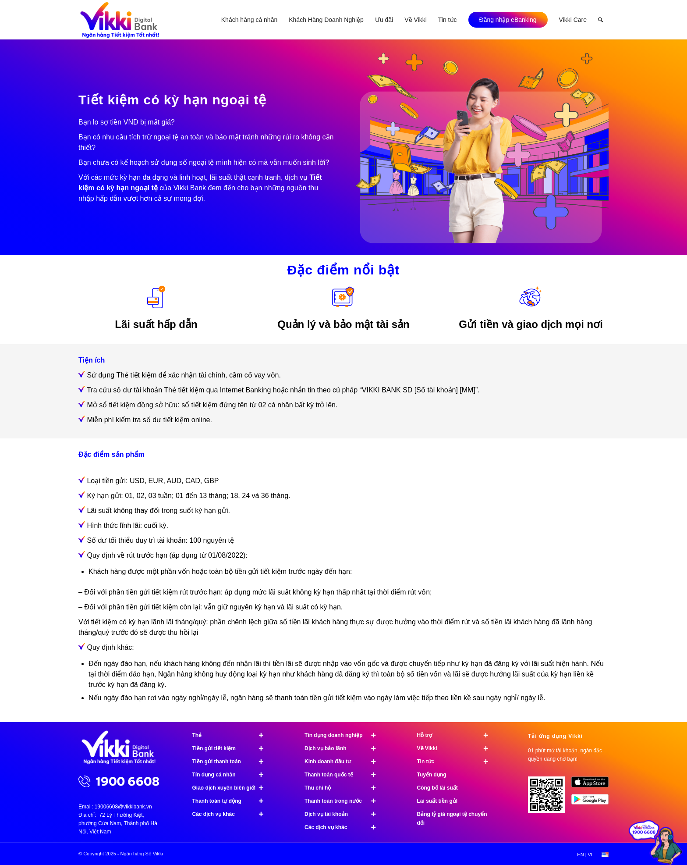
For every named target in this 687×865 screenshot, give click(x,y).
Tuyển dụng (431, 775)
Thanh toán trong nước (344, 801)
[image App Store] (593, 785)
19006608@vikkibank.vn (123, 807)
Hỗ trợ (456, 735)
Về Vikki (456, 748)
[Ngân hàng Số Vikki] (119, 19)
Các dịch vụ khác (232, 814)
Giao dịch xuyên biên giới (232, 787)
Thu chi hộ (344, 787)
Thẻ (232, 735)
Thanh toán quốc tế (344, 774)
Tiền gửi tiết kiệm (232, 748)
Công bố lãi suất (437, 788)
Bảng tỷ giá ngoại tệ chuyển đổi (452, 818)
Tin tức (456, 761)
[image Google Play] (593, 803)
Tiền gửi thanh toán (232, 761)
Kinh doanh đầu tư (344, 761)
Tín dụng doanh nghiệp (344, 735)
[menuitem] (249, 19)
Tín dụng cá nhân (232, 774)
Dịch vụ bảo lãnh (344, 748)
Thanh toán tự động (232, 801)
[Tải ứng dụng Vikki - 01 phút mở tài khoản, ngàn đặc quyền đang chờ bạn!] (549, 798)
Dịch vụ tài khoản (344, 814)
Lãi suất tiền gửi (437, 801)
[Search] (600, 19)
